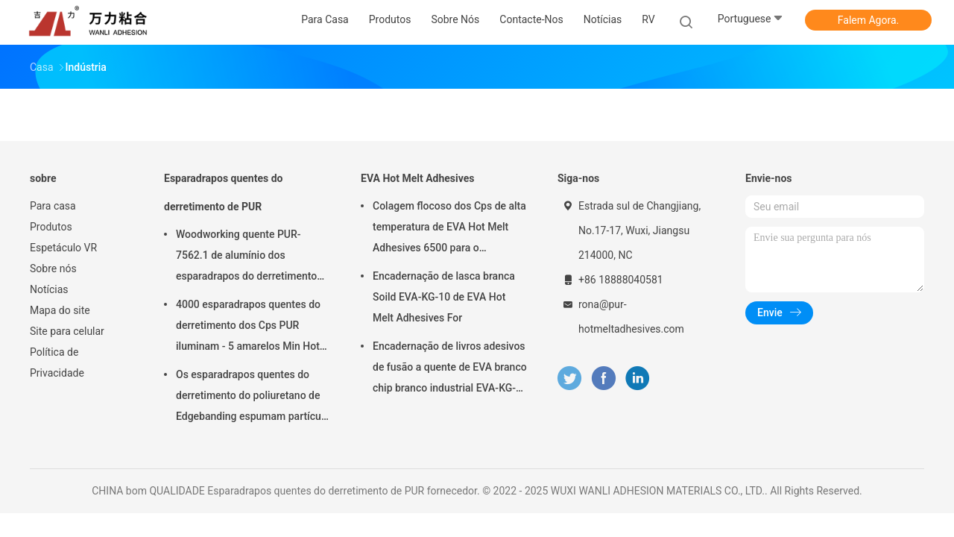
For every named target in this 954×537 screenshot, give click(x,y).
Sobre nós (53, 268)
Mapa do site (60, 310)
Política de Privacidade (57, 362)
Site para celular (67, 331)
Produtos (51, 227)
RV (648, 19)
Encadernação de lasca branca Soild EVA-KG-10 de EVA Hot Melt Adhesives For (444, 297)
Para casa (53, 206)
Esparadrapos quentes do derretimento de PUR (223, 192)
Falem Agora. (868, 20)
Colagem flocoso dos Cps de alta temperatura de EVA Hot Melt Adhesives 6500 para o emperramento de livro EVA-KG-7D (449, 229)
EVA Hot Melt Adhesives (417, 178)
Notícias (49, 289)
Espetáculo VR (63, 248)
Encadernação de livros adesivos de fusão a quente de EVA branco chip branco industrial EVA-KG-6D (450, 369)
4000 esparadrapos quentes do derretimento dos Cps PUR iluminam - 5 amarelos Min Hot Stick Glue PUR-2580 (248, 327)
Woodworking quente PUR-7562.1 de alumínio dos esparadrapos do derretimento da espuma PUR (246, 257)
